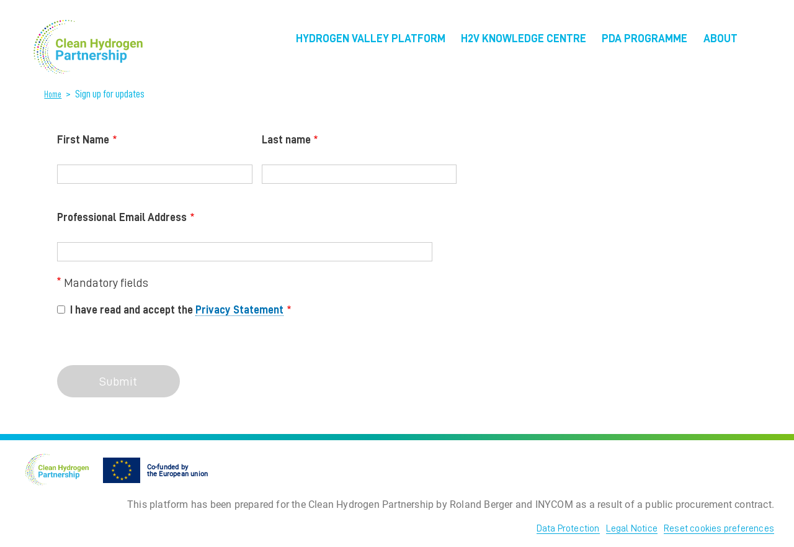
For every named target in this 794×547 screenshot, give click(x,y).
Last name (286, 139)
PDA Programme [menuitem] (644, 38)
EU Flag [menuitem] (763, 42)
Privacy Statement (239, 309)
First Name (83, 139)
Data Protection (568, 528)
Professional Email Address (122, 217)
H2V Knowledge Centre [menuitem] (523, 38)
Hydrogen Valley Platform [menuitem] (370, 38)
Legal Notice (632, 528)
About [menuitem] (720, 38)
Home (52, 94)
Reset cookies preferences (719, 528)
